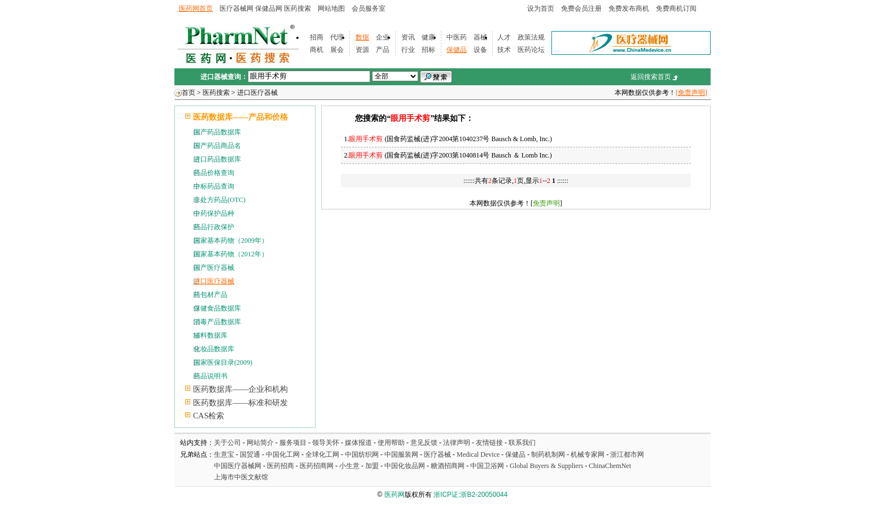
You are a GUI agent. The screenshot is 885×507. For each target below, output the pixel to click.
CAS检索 (208, 416)
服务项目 (292, 443)
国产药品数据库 (217, 132)
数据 (362, 37)
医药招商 (280, 466)
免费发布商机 (628, 8)
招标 (428, 50)
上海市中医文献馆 (241, 477)
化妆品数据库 (214, 349)
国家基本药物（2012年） (231, 254)
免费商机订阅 (676, 8)
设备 (480, 50)
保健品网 (268, 8)
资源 (362, 50)
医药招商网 (317, 466)
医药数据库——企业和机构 (240, 389)
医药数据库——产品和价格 (240, 117)
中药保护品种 (214, 213)
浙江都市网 (627, 454)
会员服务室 (368, 8)
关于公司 (227, 443)
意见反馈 (423, 443)
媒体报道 (358, 443)
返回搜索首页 (650, 77)
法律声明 (456, 443)
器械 (480, 37)
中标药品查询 (214, 186)
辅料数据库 (210, 335)
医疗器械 (437, 454)
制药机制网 (548, 454)
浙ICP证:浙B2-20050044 (470, 495)
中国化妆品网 (404, 466)
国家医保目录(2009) (223, 362)
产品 (382, 50)
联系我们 (522, 443)
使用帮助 (391, 443)
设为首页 (540, 8)
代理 (337, 37)
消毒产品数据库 (217, 322)
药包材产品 (210, 295)
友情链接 (489, 443)
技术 (504, 50)
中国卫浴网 (488, 466)
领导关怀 (325, 443)
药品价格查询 (214, 173)
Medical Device (478, 454)
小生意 (349, 466)
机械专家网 (587, 454)
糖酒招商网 (448, 466)
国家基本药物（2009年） (231, 240)
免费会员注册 (581, 8)
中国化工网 (283, 454)
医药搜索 (297, 8)
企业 (382, 37)
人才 (504, 37)
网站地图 (331, 8)
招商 (316, 37)
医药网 (394, 495)
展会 (337, 50)
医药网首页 (196, 8)
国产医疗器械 (214, 268)
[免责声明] (691, 93)
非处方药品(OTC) (220, 200)
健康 (428, 37)
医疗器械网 (236, 8)
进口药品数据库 (217, 159)
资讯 (408, 37)
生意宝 (224, 454)
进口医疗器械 (257, 93)
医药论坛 (531, 50)
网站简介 (260, 443)
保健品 (456, 50)
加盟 (372, 466)
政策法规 (531, 37)
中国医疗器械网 (237, 466)
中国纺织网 (362, 454)
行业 (408, 50)
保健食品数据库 (217, 308)
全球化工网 (322, 454)
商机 (316, 50)
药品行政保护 (214, 227)
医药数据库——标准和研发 (240, 403)
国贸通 (250, 454)
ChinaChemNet (610, 466)
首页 (188, 93)
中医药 (456, 37)
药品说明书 (210, 376)
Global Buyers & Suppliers (546, 466)
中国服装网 (401, 454)
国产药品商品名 (217, 146)
